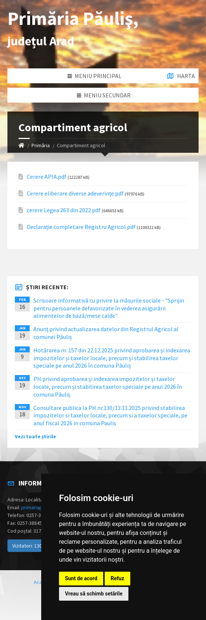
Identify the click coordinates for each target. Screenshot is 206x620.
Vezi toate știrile (35, 436)
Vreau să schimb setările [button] (93, 594)
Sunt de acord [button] (81, 578)
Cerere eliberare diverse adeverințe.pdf (75, 193)
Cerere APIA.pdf (46, 176)
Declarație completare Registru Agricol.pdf (81, 226)
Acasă (40, 582)
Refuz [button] (117, 578)
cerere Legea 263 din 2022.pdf (64, 210)
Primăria (41, 145)
